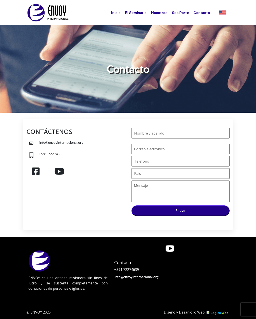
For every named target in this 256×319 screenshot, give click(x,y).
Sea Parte (180, 13)
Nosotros (159, 13)
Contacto (202, 13)
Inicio (116, 13)
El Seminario (136, 13)
